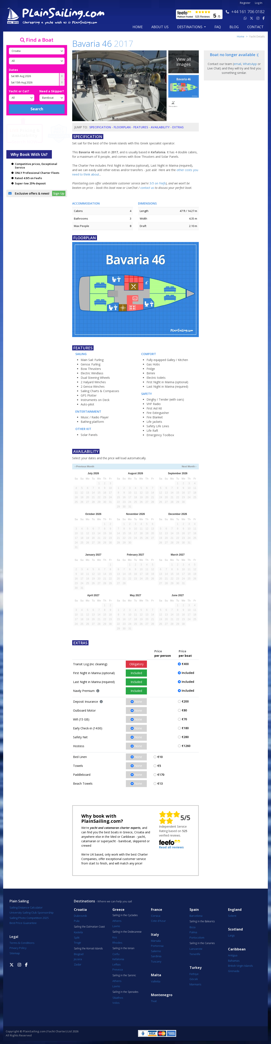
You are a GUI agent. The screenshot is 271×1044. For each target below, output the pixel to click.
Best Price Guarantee (23, 923)
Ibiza (192, 927)
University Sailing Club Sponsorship (32, 912)
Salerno (156, 951)
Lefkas (116, 964)
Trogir (77, 942)
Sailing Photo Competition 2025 (29, 918)
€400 (185, 664)
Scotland (235, 929)
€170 (160, 775)
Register (245, 3)
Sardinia (156, 956)
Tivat (154, 1001)
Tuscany (156, 961)
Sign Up (58, 193)
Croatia (80, 910)
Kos (114, 937)
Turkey (195, 968)
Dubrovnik (80, 916)
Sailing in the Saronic (124, 975)
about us (160, 27)
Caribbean (237, 949)
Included (136, 673)
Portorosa (157, 946)
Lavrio (116, 926)
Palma (193, 932)
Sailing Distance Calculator (26, 907)
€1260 (186, 746)
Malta (156, 975)
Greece (118, 910)
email (237, 64)
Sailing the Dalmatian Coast (89, 926)
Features (140, 127)
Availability (160, 127)
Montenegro (161, 995)
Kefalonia (118, 959)
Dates (13, 70)
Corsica (155, 916)
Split (76, 937)
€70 (184, 719)
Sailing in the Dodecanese (127, 931)
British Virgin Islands (240, 966)
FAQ (217, 27)
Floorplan (122, 127)
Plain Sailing (19, 901)
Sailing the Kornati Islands (88, 948)
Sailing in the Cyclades (125, 915)
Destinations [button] (190, 27)
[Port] (37, 61)
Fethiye (194, 974)
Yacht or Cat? (19, 91)
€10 (160, 757)
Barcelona (195, 916)
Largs (231, 935)
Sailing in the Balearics (202, 921)
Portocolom (196, 937)
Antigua (232, 955)
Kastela (78, 932)
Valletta (155, 981)
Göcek (193, 979)
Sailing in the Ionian (123, 948)
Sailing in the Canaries (202, 943)
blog (234, 27)
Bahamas (233, 960)
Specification (100, 127)
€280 (185, 737)
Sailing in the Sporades (125, 991)
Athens (116, 921)
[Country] (37, 51)
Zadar (77, 964)
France (156, 910)
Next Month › (189, 466)
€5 (159, 766)
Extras (178, 127)
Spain (194, 910)
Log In (258, 3)
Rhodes (117, 942)
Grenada (233, 971)
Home (138, 27)
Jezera (78, 959)
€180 (185, 728)
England (235, 910)
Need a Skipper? (51, 91)
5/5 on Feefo (157, 183)
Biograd (78, 954)
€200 (185, 701)
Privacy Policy (18, 948)
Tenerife (194, 954)
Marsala (156, 941)
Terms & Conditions (22, 943)
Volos (115, 1003)
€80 (184, 710)
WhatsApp (250, 64)
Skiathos (117, 998)
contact (255, 27)
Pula (76, 921)
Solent (232, 916)
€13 (160, 783)
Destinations (84, 901)
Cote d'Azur (158, 921)
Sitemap (15, 953)
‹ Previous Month (84, 466)
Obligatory (136, 664)
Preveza (117, 969)
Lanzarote (195, 949)
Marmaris (195, 984)
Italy (155, 935)
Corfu (115, 954)
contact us (147, 188)
